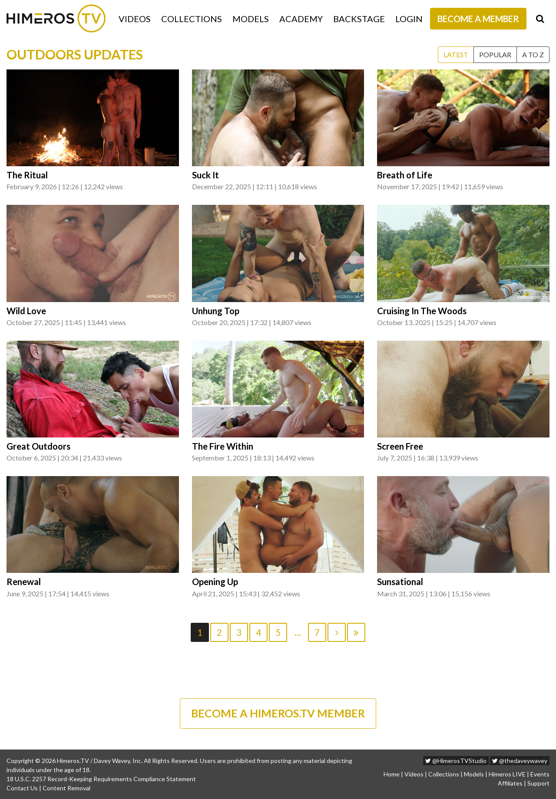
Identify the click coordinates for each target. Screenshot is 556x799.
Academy (301, 18)
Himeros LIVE (507, 774)
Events (539, 774)
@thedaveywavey (519, 760)
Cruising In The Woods (422, 310)
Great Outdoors (38, 446)
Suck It (205, 175)
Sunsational (400, 581)
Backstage (359, 18)
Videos (135, 18)
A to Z (533, 54)
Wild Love (26, 310)
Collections (191, 18)
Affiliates (510, 783)
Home (392, 774)
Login (409, 18)
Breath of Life (404, 175)
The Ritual (27, 175)
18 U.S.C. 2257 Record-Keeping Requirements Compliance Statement (101, 779)
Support (538, 783)
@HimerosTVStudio (455, 760)
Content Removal (66, 788)
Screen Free (400, 446)
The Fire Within (222, 446)
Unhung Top (215, 310)
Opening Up (215, 581)
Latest (455, 54)
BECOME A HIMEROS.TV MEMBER (278, 713)
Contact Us (22, 788)
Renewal (24, 581)
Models (250, 18)
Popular (495, 54)
